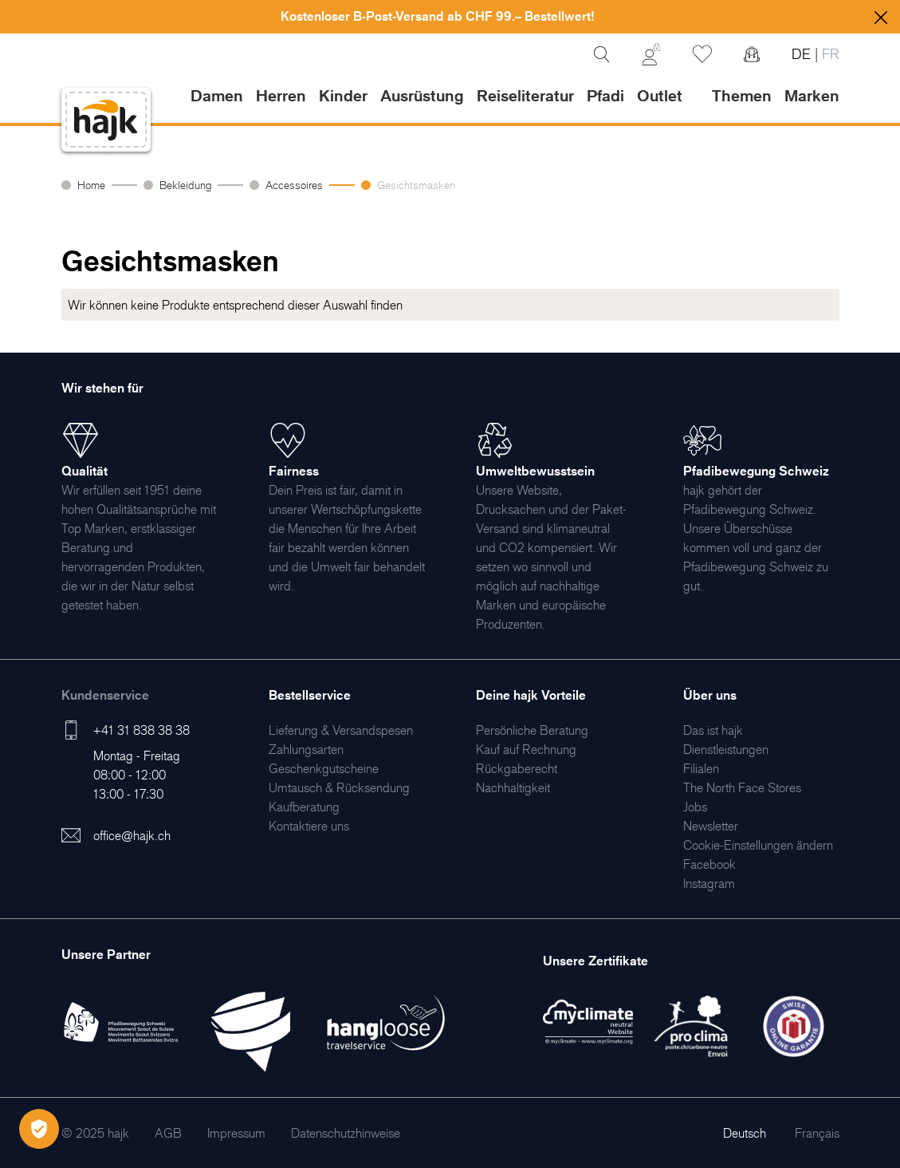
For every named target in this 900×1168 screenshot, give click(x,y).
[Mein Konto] (651, 54)
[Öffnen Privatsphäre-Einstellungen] (39, 1129)
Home (91, 184)
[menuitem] (341, 730)
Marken (811, 95)
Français (817, 1133)
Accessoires (294, 184)
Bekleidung (185, 184)
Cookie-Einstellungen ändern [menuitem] (758, 845)
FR (828, 53)
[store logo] (106, 120)
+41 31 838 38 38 (141, 730)
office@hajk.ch (132, 835)
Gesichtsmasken (416, 184)
